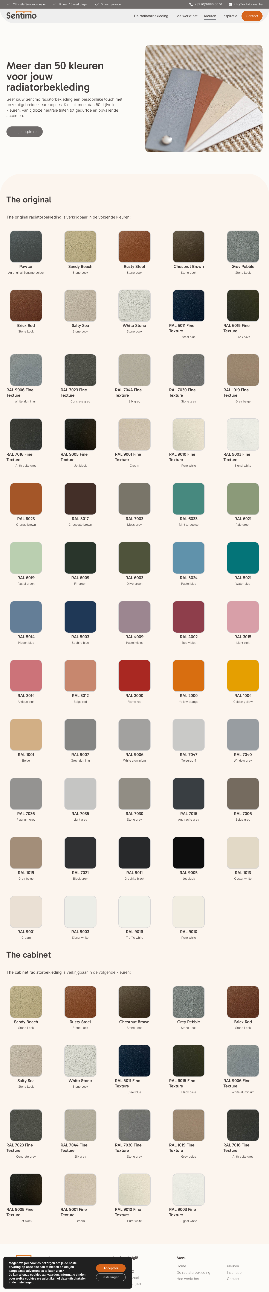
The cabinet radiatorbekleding (34, 972)
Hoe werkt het (186, 16)
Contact (233, 1279)
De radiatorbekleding (151, 16)
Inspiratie (230, 16)
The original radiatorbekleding (33, 217)
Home (181, 1266)
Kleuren (210, 16)
